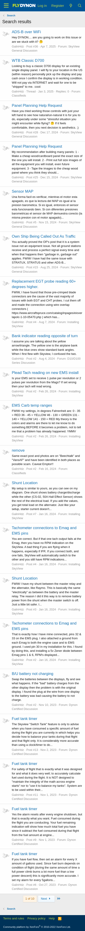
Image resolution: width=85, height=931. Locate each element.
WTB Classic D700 (28, 60)
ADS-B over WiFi (26, 32)
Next (46, 898)
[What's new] (70, 5)
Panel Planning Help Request (37, 105)
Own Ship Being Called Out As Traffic (43, 236)
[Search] (79, 5)
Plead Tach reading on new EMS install (45, 373)
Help (52, 918)
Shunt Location (24, 483)
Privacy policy (36, 918)
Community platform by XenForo (37, 927)
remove (18, 450)
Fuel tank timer (24, 719)
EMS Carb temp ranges (32, 405)
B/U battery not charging (32, 674)
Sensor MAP (22, 191)
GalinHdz (18, 46)
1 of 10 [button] (29, 898)
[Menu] (6, 5)
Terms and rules (13, 918)
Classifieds (19, 95)
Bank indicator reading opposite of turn (45, 336)
